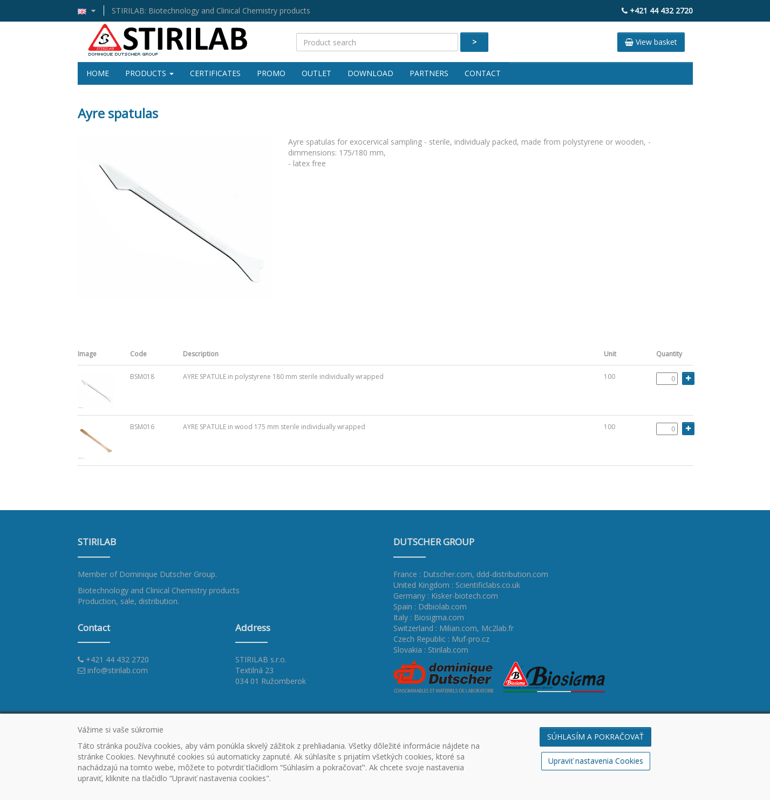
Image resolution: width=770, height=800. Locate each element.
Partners (429, 73)
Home (97, 73)
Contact (483, 73)
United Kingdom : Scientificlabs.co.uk (456, 585)
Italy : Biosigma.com (428, 617)
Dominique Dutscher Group (167, 574)
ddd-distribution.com (512, 574)
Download (370, 73)
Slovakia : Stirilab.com (430, 650)
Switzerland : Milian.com (435, 628)
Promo (271, 73)
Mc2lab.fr (497, 628)
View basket (651, 42)
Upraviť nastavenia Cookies (595, 761)
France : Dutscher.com (432, 574)
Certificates (215, 73)
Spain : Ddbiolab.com (430, 606)
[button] (91, 10)
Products (149, 73)
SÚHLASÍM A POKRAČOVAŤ (595, 736)
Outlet (316, 73)
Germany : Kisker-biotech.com (445, 596)
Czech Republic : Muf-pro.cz (441, 639)
